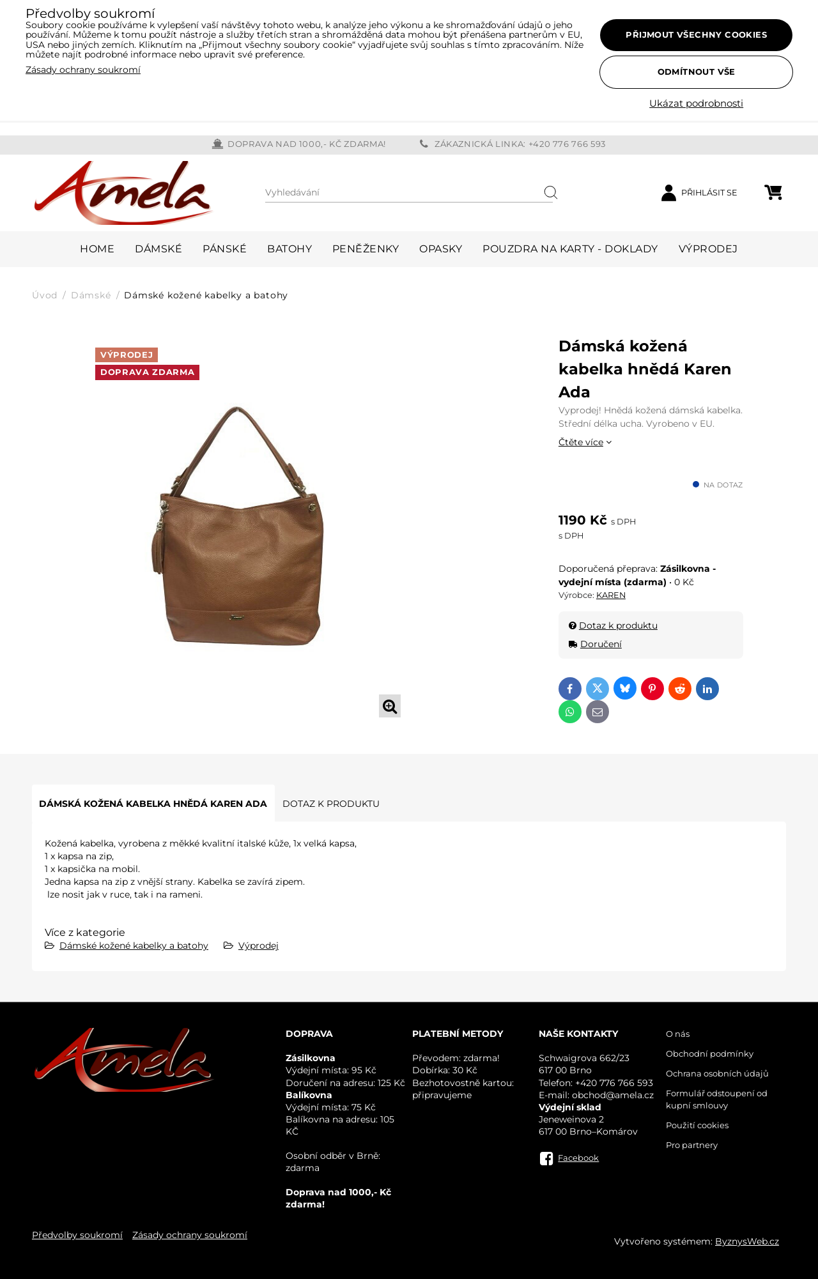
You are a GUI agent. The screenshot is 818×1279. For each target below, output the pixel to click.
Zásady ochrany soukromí (189, 1235)
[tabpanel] (250, 529)
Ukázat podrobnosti (696, 103)
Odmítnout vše (697, 71)
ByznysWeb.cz (747, 1241)
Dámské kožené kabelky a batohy (133, 945)
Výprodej (258, 945)
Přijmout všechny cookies (696, 34)
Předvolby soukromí (77, 1235)
